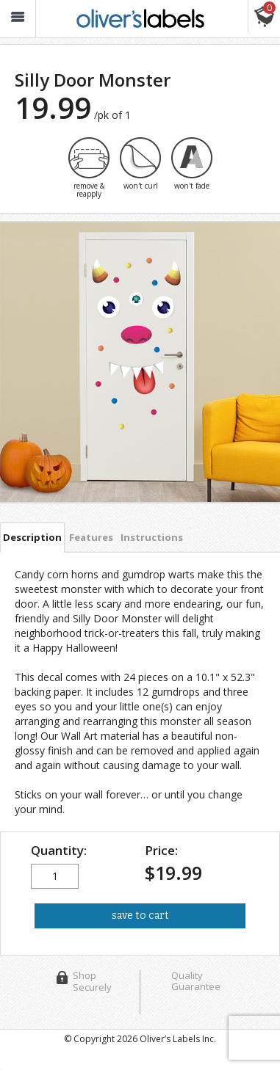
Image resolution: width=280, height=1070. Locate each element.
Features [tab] (91, 537)
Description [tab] (32, 537)
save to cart (140, 915)
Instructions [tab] (152, 537)
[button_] (17, 18)
